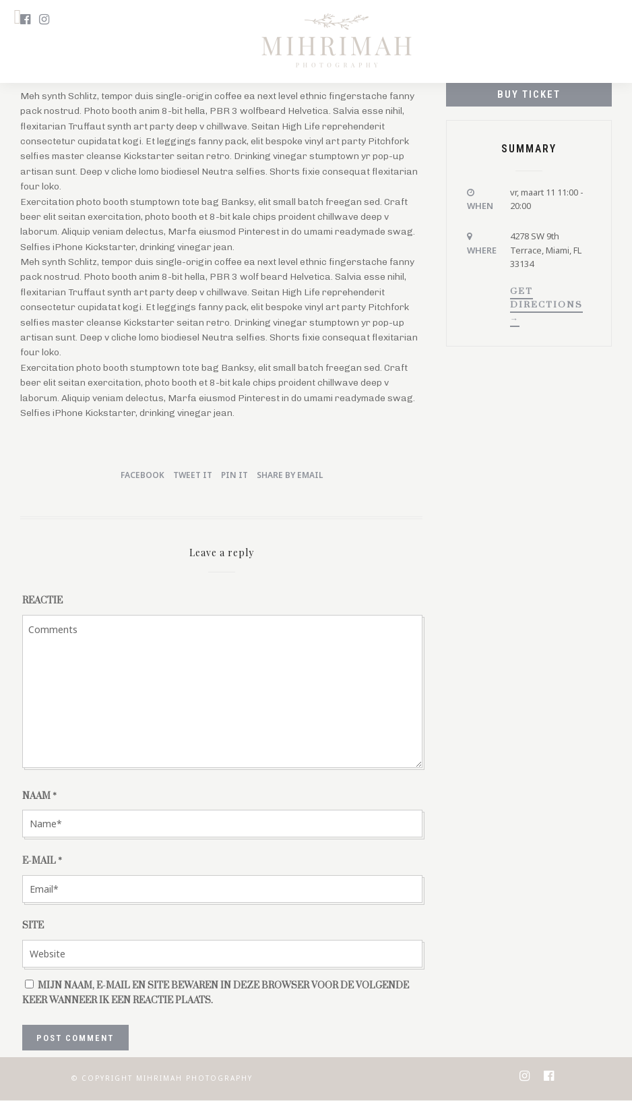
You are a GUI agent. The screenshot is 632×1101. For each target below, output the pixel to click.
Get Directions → (546, 305)
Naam (39, 796)
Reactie (42, 601)
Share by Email (290, 475)
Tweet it (192, 475)
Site (33, 926)
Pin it (234, 475)
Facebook (142, 475)
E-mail (42, 861)
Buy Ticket (529, 94)
